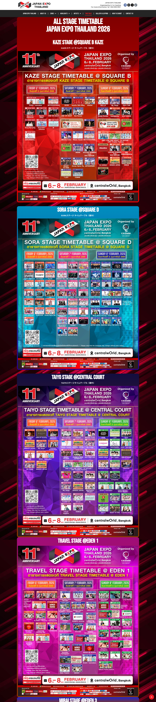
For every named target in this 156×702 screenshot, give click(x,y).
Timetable (88, 13)
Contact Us (129, 13)
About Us (43, 13)
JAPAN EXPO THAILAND (29, 13)
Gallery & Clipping (102, 13)
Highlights (65, 13)
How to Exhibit (117, 13)
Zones (53, 13)
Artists (77, 13)
